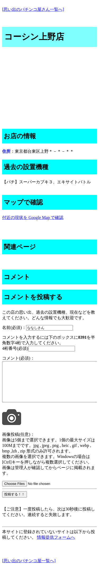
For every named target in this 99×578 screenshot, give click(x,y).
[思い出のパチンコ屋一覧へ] (29, 568)
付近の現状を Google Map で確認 (32, 217)
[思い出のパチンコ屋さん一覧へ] (33, 9)
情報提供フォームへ (56, 545)
